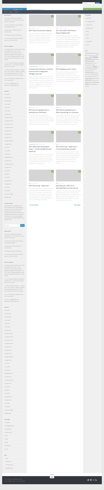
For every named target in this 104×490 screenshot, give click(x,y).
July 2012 (8, 153)
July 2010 (8, 193)
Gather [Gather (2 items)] (91, 70)
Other (7, 448)
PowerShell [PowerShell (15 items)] (89, 78)
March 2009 (8, 203)
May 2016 (8, 113)
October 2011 (9, 166)
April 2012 (8, 160)
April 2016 (8, 116)
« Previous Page (33, 211)
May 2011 (8, 180)
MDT (30, 34)
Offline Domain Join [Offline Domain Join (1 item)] (91, 76)
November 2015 (9, 126)
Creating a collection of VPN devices (14, 41)
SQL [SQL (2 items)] (94, 82)
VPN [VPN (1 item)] (98, 86)
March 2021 (8, 103)
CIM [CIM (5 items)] (97, 61)
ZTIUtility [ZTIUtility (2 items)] (87, 92)
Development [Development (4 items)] (88, 69)
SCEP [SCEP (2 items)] (94, 80)
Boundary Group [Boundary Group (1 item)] (93, 61)
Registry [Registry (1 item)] (96, 78)
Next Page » (77, 211)
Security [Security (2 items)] (97, 80)
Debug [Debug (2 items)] (97, 65)
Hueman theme (22, 486)
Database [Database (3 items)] (93, 65)
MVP (57, 34)
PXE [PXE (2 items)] (94, 78)
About (16, 12)
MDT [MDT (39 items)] (95, 72)
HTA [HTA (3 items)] (94, 70)
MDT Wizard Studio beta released (40, 36)
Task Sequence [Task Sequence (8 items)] (89, 84)
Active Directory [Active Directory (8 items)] (90, 59)
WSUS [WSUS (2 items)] (96, 90)
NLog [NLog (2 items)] (86, 76)
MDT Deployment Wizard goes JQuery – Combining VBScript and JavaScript (40, 155)
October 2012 (9, 143)
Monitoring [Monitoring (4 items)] (92, 74)
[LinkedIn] (17, 16)
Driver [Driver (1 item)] (93, 69)
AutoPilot (8, 428)
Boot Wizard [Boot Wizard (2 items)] (87, 61)
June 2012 (8, 156)
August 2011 (8, 173)
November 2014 (9, 130)
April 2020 (8, 110)
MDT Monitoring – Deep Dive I (39, 191)
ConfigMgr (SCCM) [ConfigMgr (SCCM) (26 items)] (91, 64)
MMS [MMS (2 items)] (88, 74)
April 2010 (8, 196)
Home (5, 12)
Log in (7, 464)
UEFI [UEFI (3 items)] (98, 84)
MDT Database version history (66, 75)
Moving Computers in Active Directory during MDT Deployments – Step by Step (14, 63)
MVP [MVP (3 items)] (96, 74)
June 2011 (8, 176)
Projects (11, 12)
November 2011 (9, 163)
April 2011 (8, 183)
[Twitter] (14, 16)
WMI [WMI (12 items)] (86, 90)
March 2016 (8, 120)
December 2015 (9, 123)
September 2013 (9, 133)
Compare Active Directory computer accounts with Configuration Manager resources (41, 77)
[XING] (19, 16)
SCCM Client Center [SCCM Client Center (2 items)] (89, 80)
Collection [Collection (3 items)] (87, 63)
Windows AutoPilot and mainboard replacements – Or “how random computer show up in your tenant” (14, 25)
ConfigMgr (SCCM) (33, 72)
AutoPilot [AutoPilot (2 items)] (97, 59)
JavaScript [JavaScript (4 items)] (87, 73)
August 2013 (8, 136)
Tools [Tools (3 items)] (95, 84)
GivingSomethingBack (18, 5)
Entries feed (8, 467)
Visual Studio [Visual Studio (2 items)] (94, 86)
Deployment (8, 435)
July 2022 (8, 100)
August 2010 (8, 189)
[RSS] (21, 16)
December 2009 (9, 199)
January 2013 (8, 140)
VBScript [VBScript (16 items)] (88, 86)
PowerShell (8, 451)
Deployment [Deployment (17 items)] (89, 67)
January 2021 (8, 106)
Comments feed (9, 470)
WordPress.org (9, 474)
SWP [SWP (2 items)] (96, 82)
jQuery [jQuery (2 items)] (91, 73)
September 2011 (9, 170)
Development (32, 150)
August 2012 (8, 150)
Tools (7, 455)
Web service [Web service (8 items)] (88, 88)
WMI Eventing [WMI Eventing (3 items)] (91, 90)
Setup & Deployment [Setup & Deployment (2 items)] (89, 82)
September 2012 (9, 146)
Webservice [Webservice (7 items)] (96, 88)
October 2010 (9, 186)
